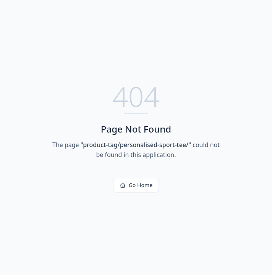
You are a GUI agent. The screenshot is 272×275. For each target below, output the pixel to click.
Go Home (136, 185)
